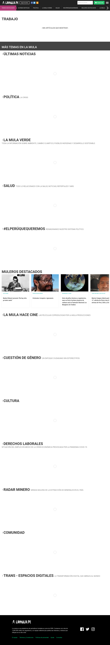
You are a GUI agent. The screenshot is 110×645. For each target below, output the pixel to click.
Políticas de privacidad (42, 637)
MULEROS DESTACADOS (89, 8)
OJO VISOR (5, 293)
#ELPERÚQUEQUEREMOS (70, 8)
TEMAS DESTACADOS (8, 8)
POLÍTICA (36, 8)
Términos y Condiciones (26, 637)
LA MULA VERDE (47, 8)
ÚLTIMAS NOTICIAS (23, 8)
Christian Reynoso (38, 293)
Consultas (59, 637)
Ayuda (52, 637)
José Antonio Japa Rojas (98, 293)
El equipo (14, 637)
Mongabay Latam (66, 293)
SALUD (58, 8)
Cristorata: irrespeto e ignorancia (43, 298)
